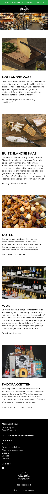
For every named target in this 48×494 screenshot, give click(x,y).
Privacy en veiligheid (11, 447)
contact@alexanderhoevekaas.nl (18, 435)
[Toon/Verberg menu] (3, 9)
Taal (18, 485)
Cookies (5, 456)
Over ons (6, 444)
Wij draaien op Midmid (24, 490)
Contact (5, 459)
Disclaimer (6, 453)
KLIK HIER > (38, 2)
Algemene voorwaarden (13, 450)
